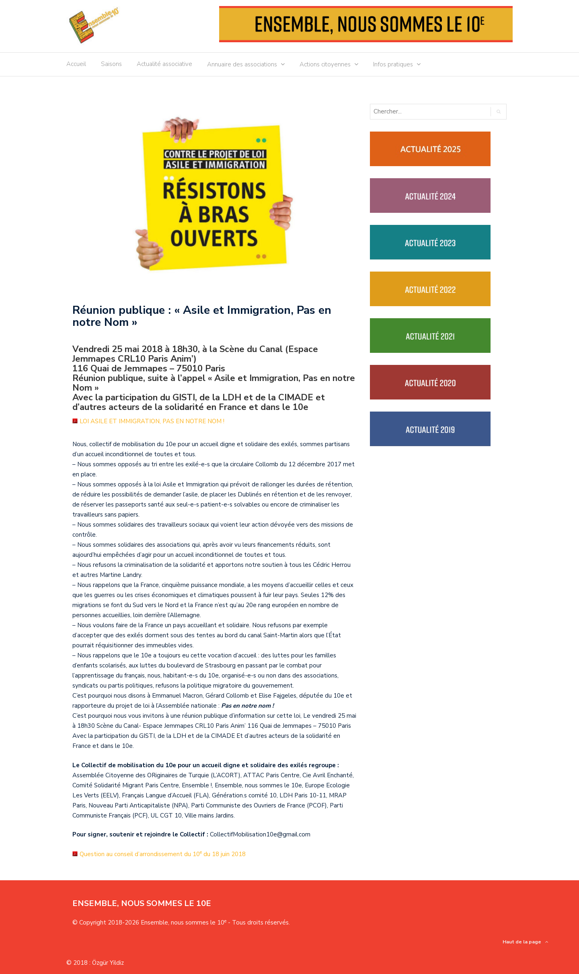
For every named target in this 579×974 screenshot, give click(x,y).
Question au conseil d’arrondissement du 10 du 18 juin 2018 (163, 854)
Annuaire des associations (242, 64)
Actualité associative (164, 64)
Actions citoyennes (325, 64)
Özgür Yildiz (108, 963)
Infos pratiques (393, 64)
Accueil (76, 64)
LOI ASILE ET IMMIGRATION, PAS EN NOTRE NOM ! (152, 421)
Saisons (111, 64)
